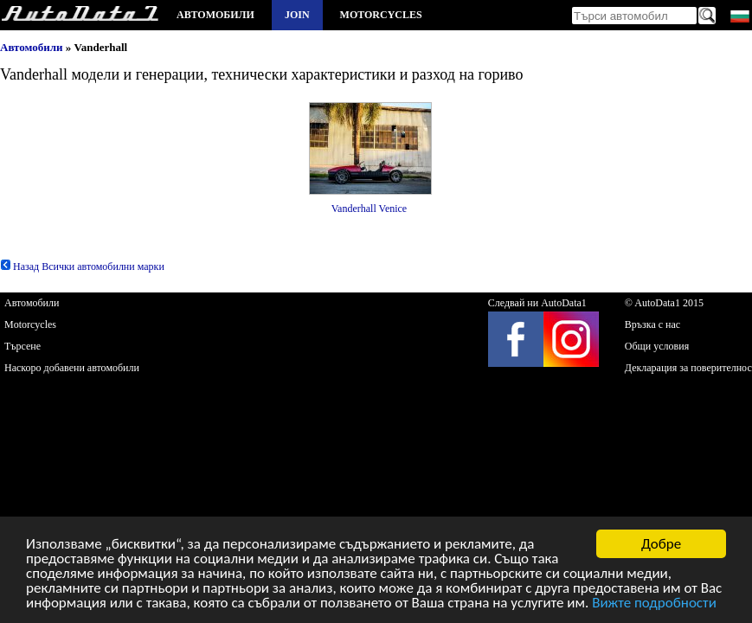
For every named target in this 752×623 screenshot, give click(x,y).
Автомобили (215, 15)
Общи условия (657, 346)
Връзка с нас (652, 324)
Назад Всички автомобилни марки (82, 266)
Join (297, 15)
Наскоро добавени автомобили (71, 368)
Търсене (22, 346)
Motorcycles (381, 15)
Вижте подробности (654, 603)
